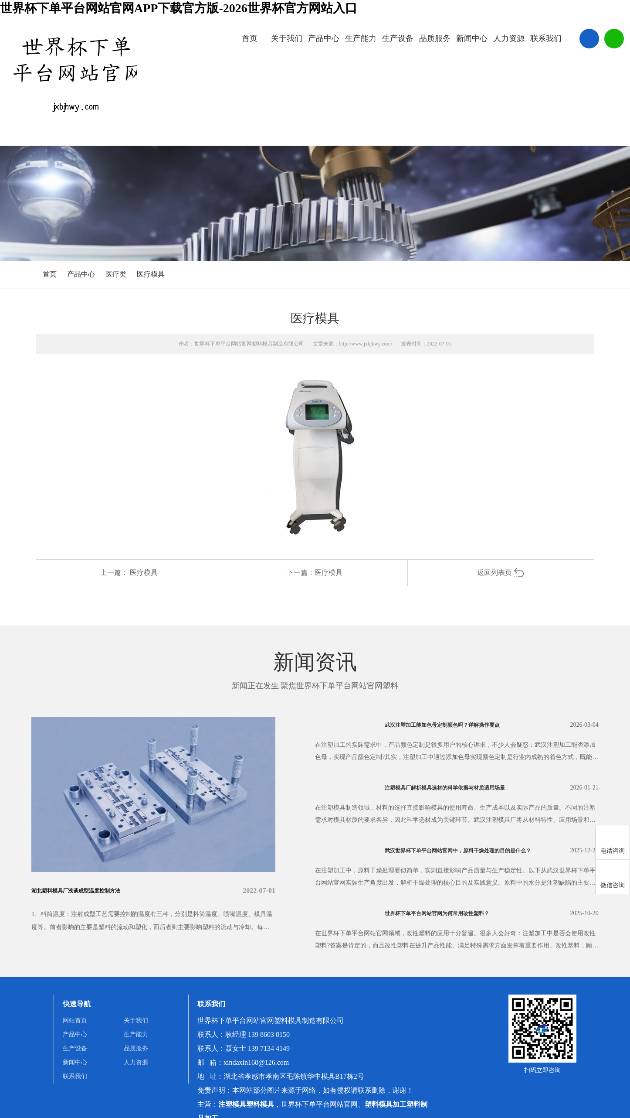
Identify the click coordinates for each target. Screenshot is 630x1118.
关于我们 (286, 38)
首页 (249, 38)
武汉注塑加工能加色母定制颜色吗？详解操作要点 (461, 724)
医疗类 (115, 274)
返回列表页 (501, 572)
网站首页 (75, 1020)
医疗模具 (151, 274)
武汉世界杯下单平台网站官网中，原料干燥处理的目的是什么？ (473, 850)
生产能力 (360, 38)
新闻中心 (472, 38)
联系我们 (546, 38)
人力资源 (509, 38)
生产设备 (397, 38)
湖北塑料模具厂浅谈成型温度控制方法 (90, 890)
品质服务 (434, 38)
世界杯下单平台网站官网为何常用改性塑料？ (454, 913)
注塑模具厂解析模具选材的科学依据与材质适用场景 (465, 787)
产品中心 (323, 38)
